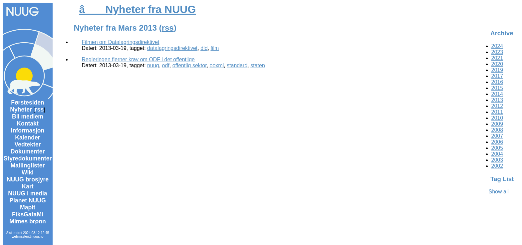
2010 (497, 118)
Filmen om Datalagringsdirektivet (120, 42)
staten (257, 65)
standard (237, 65)
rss (39, 109)
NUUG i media (27, 193)
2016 (497, 82)
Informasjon (28, 130)
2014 (497, 94)
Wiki (28, 172)
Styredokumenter (28, 158)
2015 (497, 88)
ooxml (217, 65)
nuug (153, 65)
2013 (497, 100)
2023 (497, 52)
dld (203, 48)
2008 (497, 130)
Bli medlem (27, 116)
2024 (497, 46)
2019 (497, 70)
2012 (497, 106)
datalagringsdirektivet (172, 48)
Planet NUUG (27, 200)
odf (165, 65)
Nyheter (21, 109)
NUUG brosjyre (28, 179)
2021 (497, 58)
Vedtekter (27, 144)
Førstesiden (27, 102)
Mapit (27, 207)
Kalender (27, 137)
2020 (497, 64)
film (214, 48)
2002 (497, 166)
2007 (497, 136)
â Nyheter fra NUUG (137, 9)
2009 (497, 124)
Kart (27, 186)
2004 (497, 154)
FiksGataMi (27, 214)
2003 (497, 160)
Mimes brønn (27, 221)
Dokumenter (28, 151)
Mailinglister (28, 165)
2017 (497, 76)
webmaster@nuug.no (27, 236)
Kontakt (28, 123)
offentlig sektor (189, 65)
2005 (497, 148)
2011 (497, 112)
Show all (499, 191)
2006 (497, 142)
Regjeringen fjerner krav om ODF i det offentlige (138, 59)
